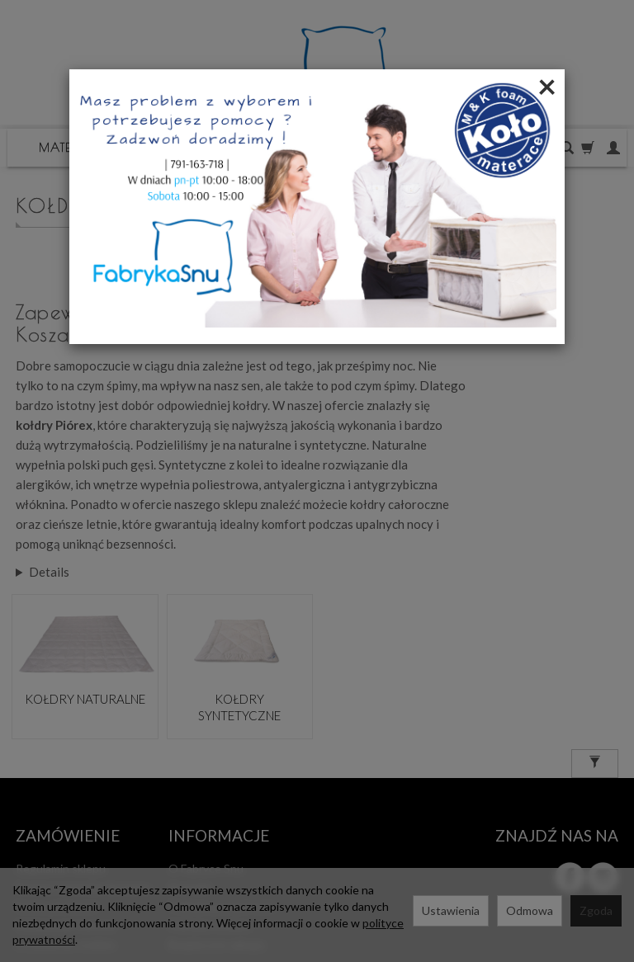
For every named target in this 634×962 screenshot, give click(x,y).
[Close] (546, 85)
